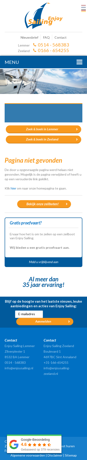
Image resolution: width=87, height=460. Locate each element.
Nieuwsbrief (29, 37)
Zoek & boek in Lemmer (42, 129)
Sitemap (71, 455)
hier (13, 188)
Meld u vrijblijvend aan (43, 262)
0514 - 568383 (53, 44)
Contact (61, 37)
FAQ (46, 37)
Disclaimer (55, 455)
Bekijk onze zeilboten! (42, 204)
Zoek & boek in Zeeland (42, 139)
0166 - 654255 (53, 50)
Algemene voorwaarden (27, 455)
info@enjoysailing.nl (19, 368)
